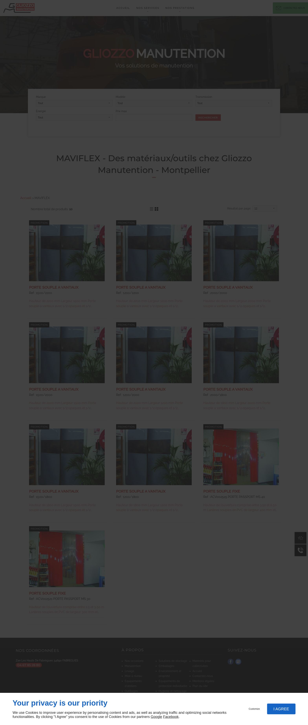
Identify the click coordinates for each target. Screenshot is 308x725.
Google (156, 717)
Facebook (171, 717)
